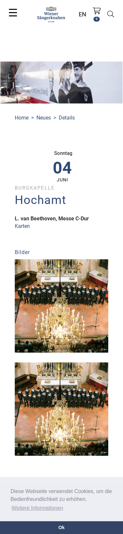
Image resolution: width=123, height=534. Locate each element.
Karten (22, 226)
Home (22, 118)
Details (67, 118)
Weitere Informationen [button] (37, 508)
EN (82, 14)
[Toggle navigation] (13, 12)
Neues (43, 118)
